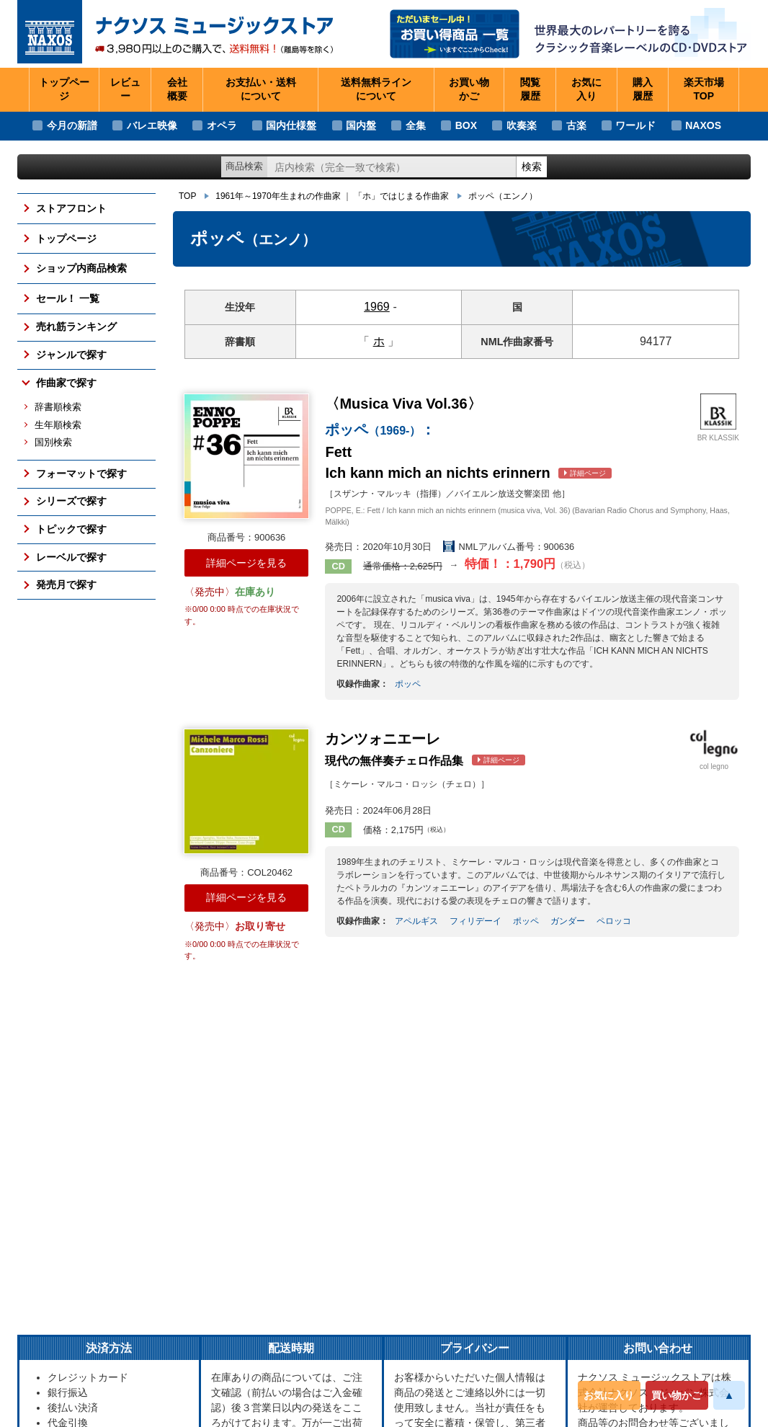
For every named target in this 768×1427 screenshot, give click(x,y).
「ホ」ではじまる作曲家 (401, 196)
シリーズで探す (71, 501)
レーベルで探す (71, 557)
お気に (586, 90)
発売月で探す (66, 584)
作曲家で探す (66, 382)
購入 (643, 90)
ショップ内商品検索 (81, 268)
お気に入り (609, 1395)
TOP (187, 196)
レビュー (125, 89)
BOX (466, 125)
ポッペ (502, 196)
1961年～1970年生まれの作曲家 (277, 196)
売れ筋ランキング (76, 326)
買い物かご (676, 1395)
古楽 (576, 125)
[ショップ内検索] (392, 166)
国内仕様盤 (291, 125)
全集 (416, 125)
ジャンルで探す (71, 354)
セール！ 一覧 (67, 298)
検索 (532, 166)
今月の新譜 (72, 125)
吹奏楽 (521, 125)
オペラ (222, 125)
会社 (177, 90)
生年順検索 (58, 425)
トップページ (64, 89)
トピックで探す (71, 529)
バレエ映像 (152, 125)
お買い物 (469, 90)
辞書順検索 (58, 407)
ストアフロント (71, 208)
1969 (377, 307)
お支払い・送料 (261, 90)
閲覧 (530, 90)
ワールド (635, 125)
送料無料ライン (376, 90)
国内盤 (361, 125)
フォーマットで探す (81, 473)
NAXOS (703, 125)
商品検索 (244, 166)
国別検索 (53, 442)
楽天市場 (704, 90)
